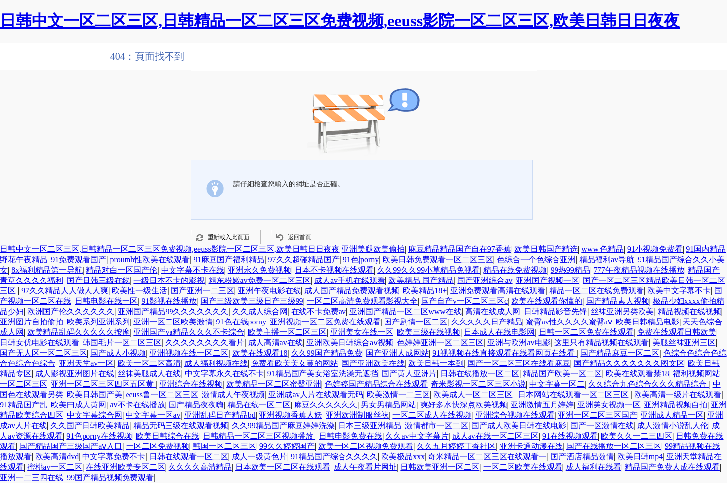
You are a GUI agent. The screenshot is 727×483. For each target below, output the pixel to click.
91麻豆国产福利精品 (228, 259)
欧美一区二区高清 (149, 363)
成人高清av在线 (275, 342)
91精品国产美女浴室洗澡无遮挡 (322, 373)
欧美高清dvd (57, 456)
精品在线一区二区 (259, 405)
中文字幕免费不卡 (113, 456)
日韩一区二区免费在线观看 (586, 332)
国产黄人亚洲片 (409, 373)
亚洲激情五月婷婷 (542, 405)
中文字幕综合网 (94, 415)
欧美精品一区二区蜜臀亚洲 (273, 384)
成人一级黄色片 (259, 456)
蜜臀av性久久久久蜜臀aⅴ (569, 322)
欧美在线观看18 (260, 353)
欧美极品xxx (403, 456)
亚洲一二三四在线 (31, 477)
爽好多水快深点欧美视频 (463, 405)
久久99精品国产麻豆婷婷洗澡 (283, 425)
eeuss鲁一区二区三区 (162, 394)
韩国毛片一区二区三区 (122, 342)
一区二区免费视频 (157, 446)
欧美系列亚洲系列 (98, 322)
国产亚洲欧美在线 (373, 363)
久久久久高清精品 (200, 467)
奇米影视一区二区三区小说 (478, 384)
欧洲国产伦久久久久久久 (70, 311)
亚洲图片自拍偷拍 (31, 322)
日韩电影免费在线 (350, 436)
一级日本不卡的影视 (169, 280)
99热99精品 (570, 270)
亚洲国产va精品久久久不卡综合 (188, 332)
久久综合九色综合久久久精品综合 (648, 384)
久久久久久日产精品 (486, 322)
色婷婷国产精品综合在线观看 (376, 384)
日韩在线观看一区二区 (188, 456)
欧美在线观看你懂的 (546, 301)
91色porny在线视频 (99, 436)
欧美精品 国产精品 (421, 280)
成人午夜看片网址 (365, 467)
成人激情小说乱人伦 (672, 425)
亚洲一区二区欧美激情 (173, 322)
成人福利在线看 (593, 467)
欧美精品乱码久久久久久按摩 (78, 332)
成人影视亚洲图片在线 (74, 373)
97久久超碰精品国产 (304, 259)
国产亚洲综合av (484, 280)
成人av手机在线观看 (349, 280)
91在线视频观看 (570, 436)
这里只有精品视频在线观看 (601, 342)
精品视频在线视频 (689, 311)
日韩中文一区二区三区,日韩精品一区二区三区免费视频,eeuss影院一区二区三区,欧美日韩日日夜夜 (340, 21)
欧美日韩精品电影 (647, 322)
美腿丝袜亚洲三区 (684, 342)
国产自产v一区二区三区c (464, 301)
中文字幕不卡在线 (192, 270)
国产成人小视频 (118, 353)
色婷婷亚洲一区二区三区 (440, 342)
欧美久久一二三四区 (636, 436)
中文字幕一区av (153, 415)
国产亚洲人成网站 (397, 353)
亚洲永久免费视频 (259, 270)
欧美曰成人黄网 (78, 405)
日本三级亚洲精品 (369, 425)
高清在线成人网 (492, 311)
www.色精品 (602, 249)
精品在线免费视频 (515, 270)
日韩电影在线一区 (106, 301)
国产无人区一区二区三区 (43, 353)
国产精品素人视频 (617, 301)
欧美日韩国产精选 (546, 249)
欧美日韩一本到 (436, 363)
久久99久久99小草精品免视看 (428, 270)
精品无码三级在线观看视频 (180, 425)
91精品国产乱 (23, 405)
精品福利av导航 (606, 259)
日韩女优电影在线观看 (39, 342)
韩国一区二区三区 (224, 446)
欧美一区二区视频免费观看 (365, 446)
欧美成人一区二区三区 (473, 394)
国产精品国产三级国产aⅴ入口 (70, 446)
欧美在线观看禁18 (637, 373)
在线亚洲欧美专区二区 (125, 467)
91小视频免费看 (655, 249)
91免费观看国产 (78, 259)
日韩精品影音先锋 (555, 311)
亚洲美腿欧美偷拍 (373, 249)
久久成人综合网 (260, 311)
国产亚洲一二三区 (202, 290)
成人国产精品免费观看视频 (351, 290)
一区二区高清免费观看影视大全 (362, 301)
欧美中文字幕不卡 (679, 290)
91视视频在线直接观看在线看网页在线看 (504, 353)
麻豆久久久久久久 (325, 405)
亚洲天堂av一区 (86, 363)
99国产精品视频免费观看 (110, 477)
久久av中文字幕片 (416, 436)
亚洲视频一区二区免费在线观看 (325, 322)
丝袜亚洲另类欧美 (622, 311)
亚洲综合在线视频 (190, 384)
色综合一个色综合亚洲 (536, 259)
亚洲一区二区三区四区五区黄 (103, 384)
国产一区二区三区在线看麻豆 (519, 363)
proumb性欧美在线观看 (150, 259)
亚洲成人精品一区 (672, 415)
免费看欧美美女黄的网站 (294, 363)
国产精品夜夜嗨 (196, 405)
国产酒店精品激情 (582, 456)
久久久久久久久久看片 (204, 342)
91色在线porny (241, 322)
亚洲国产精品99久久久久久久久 (173, 311)
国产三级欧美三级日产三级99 (252, 301)
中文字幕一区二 (557, 384)
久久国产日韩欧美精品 (89, 425)
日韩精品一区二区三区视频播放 (259, 436)
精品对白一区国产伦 (121, 270)
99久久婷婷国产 (287, 446)
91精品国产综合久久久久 (334, 456)
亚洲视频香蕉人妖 (290, 415)
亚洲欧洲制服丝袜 (357, 415)
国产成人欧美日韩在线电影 (518, 425)
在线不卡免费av (318, 311)
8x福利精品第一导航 (47, 270)
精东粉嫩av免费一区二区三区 (260, 280)
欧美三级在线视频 (428, 332)
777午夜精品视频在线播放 (639, 270)
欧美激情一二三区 (398, 394)
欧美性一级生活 (139, 290)
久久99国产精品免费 (326, 353)
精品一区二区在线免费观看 (596, 290)
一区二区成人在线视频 (431, 415)
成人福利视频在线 (216, 363)
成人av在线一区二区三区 (495, 436)
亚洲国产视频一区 (547, 280)
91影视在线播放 (169, 301)
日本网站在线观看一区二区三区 (574, 394)
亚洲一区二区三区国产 (597, 415)
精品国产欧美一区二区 (562, 373)
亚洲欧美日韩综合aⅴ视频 (349, 342)
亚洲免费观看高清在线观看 (497, 290)
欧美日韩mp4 (640, 456)
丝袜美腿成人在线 (149, 373)
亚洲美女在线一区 (361, 332)
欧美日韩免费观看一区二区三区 (438, 259)
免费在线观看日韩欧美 (676, 332)
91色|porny (361, 259)
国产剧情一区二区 (415, 322)
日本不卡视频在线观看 (334, 270)
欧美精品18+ (425, 290)
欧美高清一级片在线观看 (677, 394)
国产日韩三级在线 (98, 280)
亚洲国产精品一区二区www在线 (405, 311)
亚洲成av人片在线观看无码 (315, 394)
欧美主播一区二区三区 (287, 332)
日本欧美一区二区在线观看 (282, 467)
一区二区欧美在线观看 (522, 467)
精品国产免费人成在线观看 (672, 467)
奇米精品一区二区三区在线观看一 (487, 456)
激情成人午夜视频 (233, 394)
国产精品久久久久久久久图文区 (629, 363)
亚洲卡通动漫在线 (531, 446)
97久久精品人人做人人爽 (64, 290)
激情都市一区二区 (436, 425)
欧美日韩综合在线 (167, 436)
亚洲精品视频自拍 (675, 405)
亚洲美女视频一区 (609, 405)
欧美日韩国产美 (94, 394)
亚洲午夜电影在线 (269, 290)
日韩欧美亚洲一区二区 (439, 467)
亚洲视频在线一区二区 (188, 353)
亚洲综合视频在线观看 (515, 415)
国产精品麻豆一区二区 (619, 353)
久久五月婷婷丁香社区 (456, 446)
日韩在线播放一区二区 (479, 373)
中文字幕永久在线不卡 (224, 373)
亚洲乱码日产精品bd (220, 415)
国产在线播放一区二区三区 (613, 446)
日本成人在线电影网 (499, 332)
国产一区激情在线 (602, 425)
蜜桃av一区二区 (54, 467)
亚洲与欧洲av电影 (518, 342)
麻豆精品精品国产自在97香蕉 (459, 249)
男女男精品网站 (388, 405)
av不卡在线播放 (137, 405)
